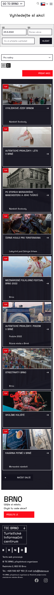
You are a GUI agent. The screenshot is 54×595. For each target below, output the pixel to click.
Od (3, 27)
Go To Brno (11, 3)
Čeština (44, 4)
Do (29, 27)
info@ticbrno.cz (41, 571)
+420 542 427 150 (15, 571)
